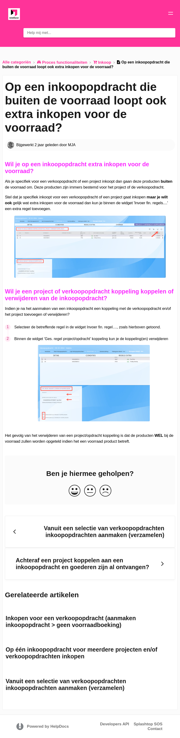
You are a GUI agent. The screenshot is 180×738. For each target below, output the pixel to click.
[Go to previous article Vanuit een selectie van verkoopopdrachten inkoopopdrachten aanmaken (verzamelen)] (90, 532)
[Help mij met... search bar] (99, 32)
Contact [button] (155, 729)
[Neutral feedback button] (90, 491)
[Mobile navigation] (170, 14)
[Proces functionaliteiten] (62, 62)
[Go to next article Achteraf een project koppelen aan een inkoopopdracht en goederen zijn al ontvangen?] (90, 564)
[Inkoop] (102, 62)
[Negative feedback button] (105, 491)
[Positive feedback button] (74, 491)
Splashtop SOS (148, 724)
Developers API (114, 724)
